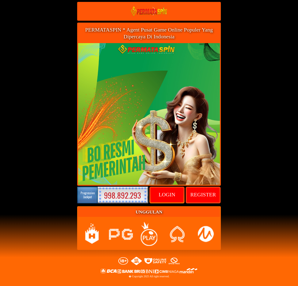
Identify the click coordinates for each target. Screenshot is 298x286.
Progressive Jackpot (88, 195)
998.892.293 (122, 195)
